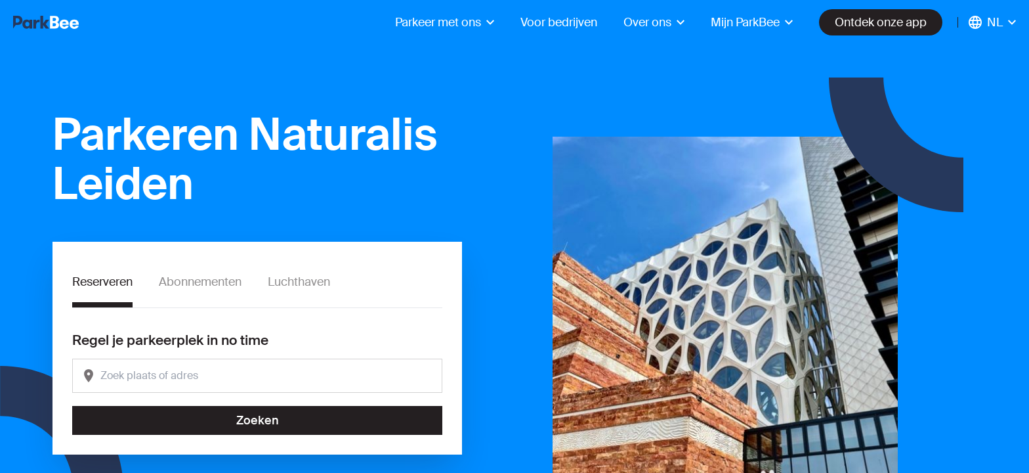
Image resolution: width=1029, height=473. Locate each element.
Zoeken (257, 420)
